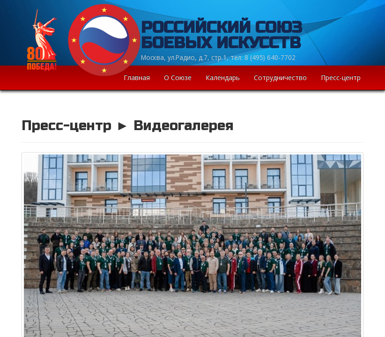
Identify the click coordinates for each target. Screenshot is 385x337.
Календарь (223, 77)
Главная (137, 77)
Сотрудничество (280, 77)
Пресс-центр (341, 77)
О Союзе (178, 77)
